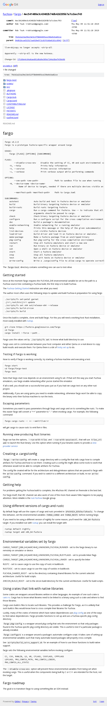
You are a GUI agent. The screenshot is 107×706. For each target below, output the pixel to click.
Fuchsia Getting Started (18, 288)
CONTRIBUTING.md (16, 104)
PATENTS (11, 110)
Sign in (101, 4)
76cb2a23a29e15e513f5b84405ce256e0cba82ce (38, 37)
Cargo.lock (11, 97)
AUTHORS (11, 93)
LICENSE (11, 107)
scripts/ (10, 83)
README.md (12, 114)
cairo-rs (6, 597)
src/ (8, 87)
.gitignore (11, 90)
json (101, 701)
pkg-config (78, 612)
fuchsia (7, 14)
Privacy (25, 701)
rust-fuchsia (36, 498)
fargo (17, 14)
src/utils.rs (7, 65)
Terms (33, 701)
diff (66, 40)
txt (95, 701)
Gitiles (17, 701)
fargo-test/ (12, 80)
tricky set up (63, 347)
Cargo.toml (12, 100)
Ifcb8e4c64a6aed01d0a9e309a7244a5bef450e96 (41, 59)
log (74, 20)
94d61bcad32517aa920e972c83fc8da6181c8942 (38, 40)
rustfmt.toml (12, 117)
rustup (30, 320)
